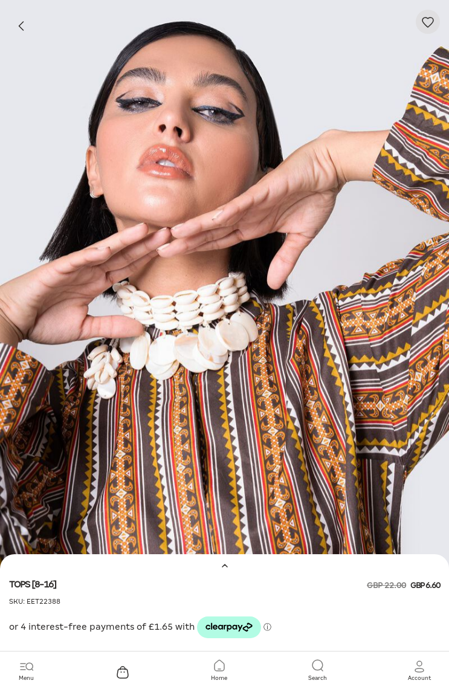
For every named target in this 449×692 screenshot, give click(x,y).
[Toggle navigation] (26, 671)
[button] (419, 670)
